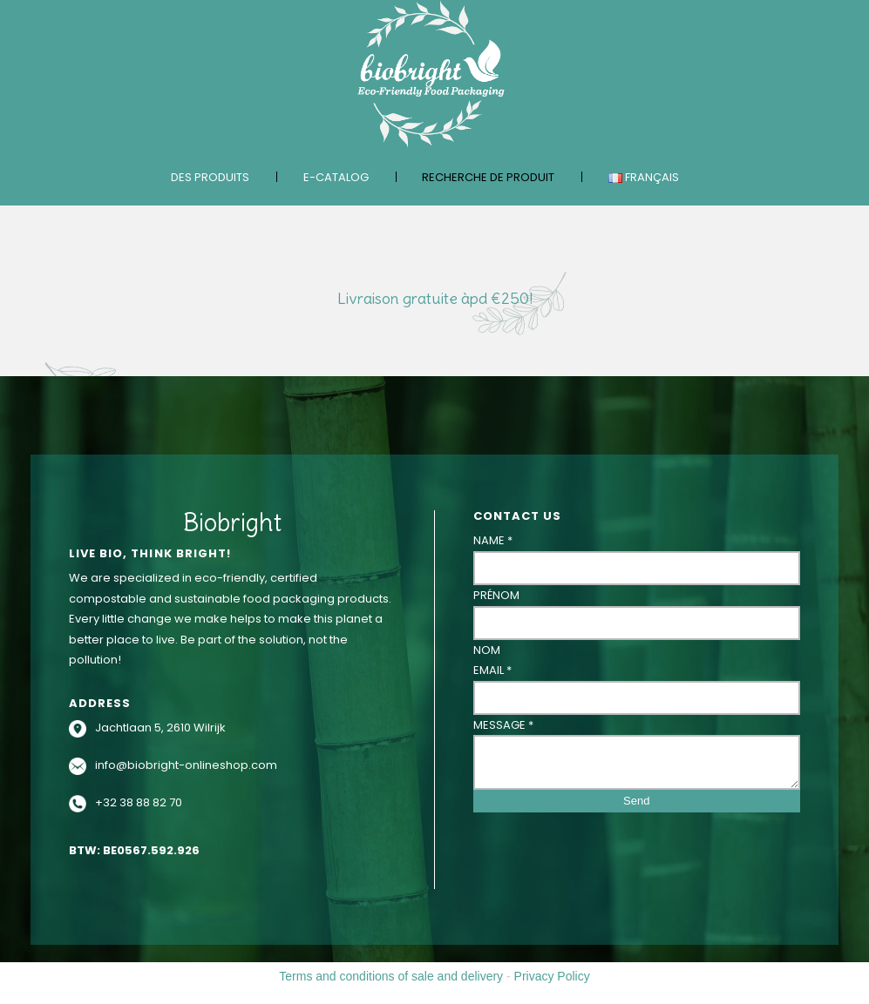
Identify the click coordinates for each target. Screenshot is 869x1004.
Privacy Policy (552, 976)
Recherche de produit (488, 177)
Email (492, 670)
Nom (486, 650)
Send (636, 800)
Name (493, 540)
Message (503, 725)
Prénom (496, 595)
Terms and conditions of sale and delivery (391, 976)
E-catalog (336, 177)
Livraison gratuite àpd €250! (435, 298)
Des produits (210, 177)
